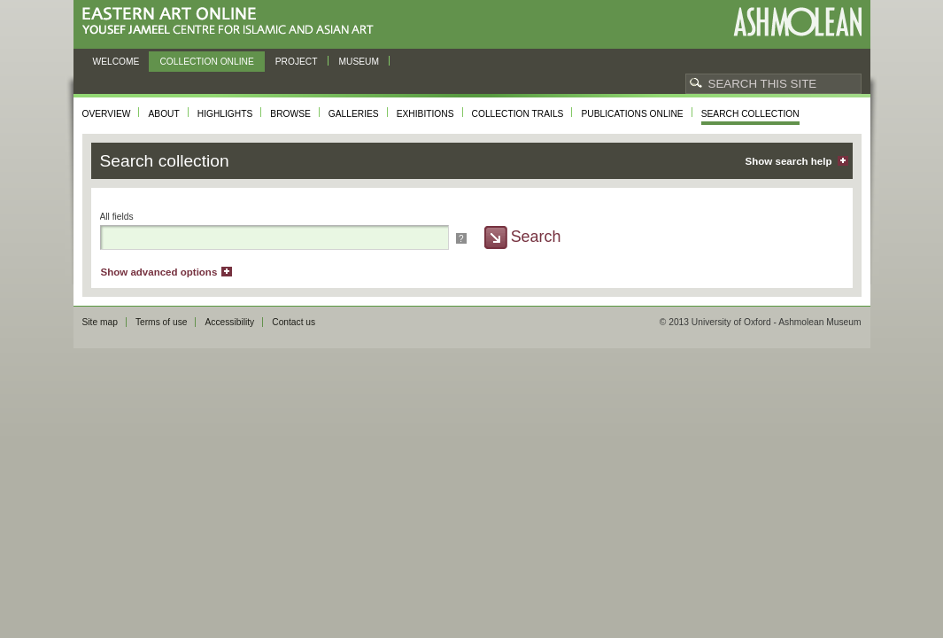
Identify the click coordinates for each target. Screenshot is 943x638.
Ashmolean (797, 21)
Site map (100, 322)
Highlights (225, 114)
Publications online (632, 114)
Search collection (750, 114)
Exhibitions (425, 114)
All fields (117, 217)
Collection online (206, 61)
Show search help (789, 161)
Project (296, 61)
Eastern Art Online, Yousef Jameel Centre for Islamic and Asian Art (232, 21)
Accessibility (229, 322)
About (163, 114)
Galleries (354, 114)
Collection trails (518, 114)
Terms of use (161, 322)
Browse (290, 114)
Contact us (293, 322)
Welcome (116, 61)
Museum (359, 61)
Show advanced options (159, 272)
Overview (106, 114)
